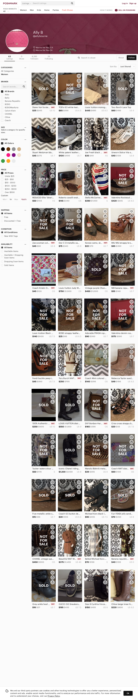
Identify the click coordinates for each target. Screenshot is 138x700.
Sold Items (7, 265)
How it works (106, 10)
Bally (5, 98)
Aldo (5, 94)
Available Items (9, 251)
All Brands (7, 91)
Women (23, 10)
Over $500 (8, 192)
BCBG (5, 104)
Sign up (132, 3)
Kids (39, 10)
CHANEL (6, 114)
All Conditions (9, 232)
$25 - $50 (7, 179)
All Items (6, 213)
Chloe (5, 117)
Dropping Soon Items (12, 261)
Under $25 (7, 176)
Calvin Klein (8, 111)
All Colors (7, 143)
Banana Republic (10, 101)
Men (32, 10)
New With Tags (9, 236)
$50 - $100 (8, 182)
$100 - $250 (8, 186)
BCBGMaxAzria (9, 107)
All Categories (7, 71)
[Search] (51, 3)
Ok (128, 693)
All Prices (7, 173)
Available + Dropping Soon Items (12, 256)
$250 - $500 (9, 189)
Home (47, 10)
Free (4, 217)
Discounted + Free (11, 221)
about (121, 57)
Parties (56, 10)
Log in (125, 3)
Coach (6, 120)
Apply (24, 199)
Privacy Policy (54, 696)
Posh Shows (67, 10)
